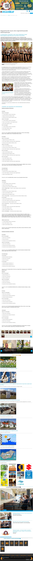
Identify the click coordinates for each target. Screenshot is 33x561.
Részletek (27, 559)
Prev (5, 509)
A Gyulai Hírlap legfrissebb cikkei (12, 489)
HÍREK (9, 15)
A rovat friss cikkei (15, 355)
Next (32, 509)
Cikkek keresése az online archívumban (11, 540)
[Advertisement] (16, 23)
